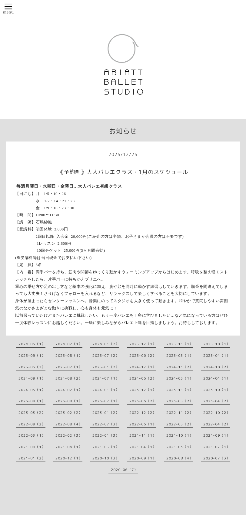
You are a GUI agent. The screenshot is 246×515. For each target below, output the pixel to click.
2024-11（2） (179, 367)
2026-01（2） (105, 343)
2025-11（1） (179, 343)
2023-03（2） (31, 412)
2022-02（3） (68, 435)
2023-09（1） (31, 401)
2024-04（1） (216, 378)
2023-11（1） (179, 389)
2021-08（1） (31, 446)
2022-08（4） (68, 424)
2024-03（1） (31, 389)
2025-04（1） (216, 355)
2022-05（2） (179, 424)
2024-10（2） (216, 367)
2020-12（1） (68, 458)
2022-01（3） (105, 435)
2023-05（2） (179, 401)
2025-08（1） (68, 355)
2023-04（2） (216, 401)
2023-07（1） (105, 401)
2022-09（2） (31, 424)
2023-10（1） (216, 389)
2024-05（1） (179, 378)
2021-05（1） (105, 446)
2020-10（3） (105, 458)
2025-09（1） (31, 355)
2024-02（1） (68, 389)
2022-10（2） (216, 412)
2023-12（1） (142, 389)
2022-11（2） (179, 412)
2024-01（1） (105, 389)
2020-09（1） (142, 458)
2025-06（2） (142, 355)
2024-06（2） (142, 378)
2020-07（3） (216, 458)
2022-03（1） (31, 435)
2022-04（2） (216, 424)
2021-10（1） (179, 435)
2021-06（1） (68, 446)
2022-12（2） (142, 412)
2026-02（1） (68, 343)
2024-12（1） (142, 367)
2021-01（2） (31, 458)
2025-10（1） (216, 343)
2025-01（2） (105, 367)
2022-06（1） (142, 424)
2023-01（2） (105, 412)
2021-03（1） (179, 446)
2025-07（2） (105, 355)
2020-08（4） (179, 458)
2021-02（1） (216, 446)
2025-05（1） (179, 355)
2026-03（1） (31, 343)
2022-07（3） (105, 424)
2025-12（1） (142, 343)
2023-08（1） (68, 401)
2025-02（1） (68, 367)
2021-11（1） (142, 435)
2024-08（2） (68, 378)
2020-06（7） (124, 469)
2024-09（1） (31, 378)
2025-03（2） (31, 367)
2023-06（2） (142, 401)
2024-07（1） (105, 378)
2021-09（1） (216, 435)
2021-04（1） (142, 446)
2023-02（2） (68, 412)
